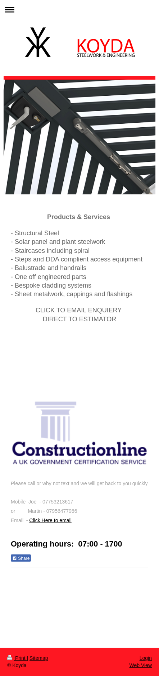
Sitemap (38, 658)
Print (17, 658)
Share (20, 558)
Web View (140, 665)
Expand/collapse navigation (79, 9)
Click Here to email (50, 520)
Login (146, 658)
